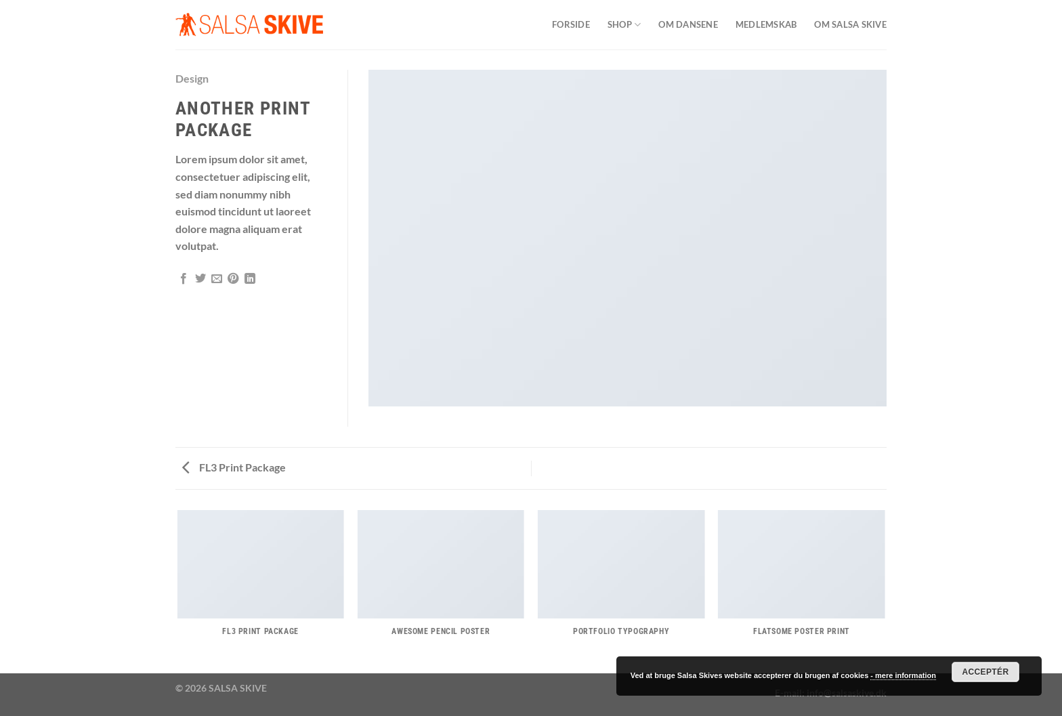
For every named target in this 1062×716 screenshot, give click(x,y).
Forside (571, 24)
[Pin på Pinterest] (233, 279)
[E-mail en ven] (216, 279)
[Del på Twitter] (200, 279)
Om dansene (688, 24)
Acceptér (985, 672)
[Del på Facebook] (183, 279)
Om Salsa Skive (850, 24)
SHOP (624, 24)
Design (192, 78)
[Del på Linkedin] (250, 279)
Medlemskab (766, 24)
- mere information (903, 675)
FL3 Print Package (234, 467)
